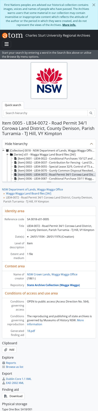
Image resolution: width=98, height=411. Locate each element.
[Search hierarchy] (46, 113)
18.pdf (31, 331)
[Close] (94, 5)
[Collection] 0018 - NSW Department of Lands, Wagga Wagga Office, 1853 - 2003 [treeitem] (50, 150)
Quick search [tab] (13, 105)
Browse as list (12, 367)
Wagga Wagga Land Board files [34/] (28, 193)
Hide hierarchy (16, 143)
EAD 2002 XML (13, 383)
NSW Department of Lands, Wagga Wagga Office (32, 189)
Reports (9, 363)
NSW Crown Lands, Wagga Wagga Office (52, 274)
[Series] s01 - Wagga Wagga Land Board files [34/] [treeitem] (42, 154)
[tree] (49, 165)
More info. (69, 25)
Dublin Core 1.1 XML (16, 379)
